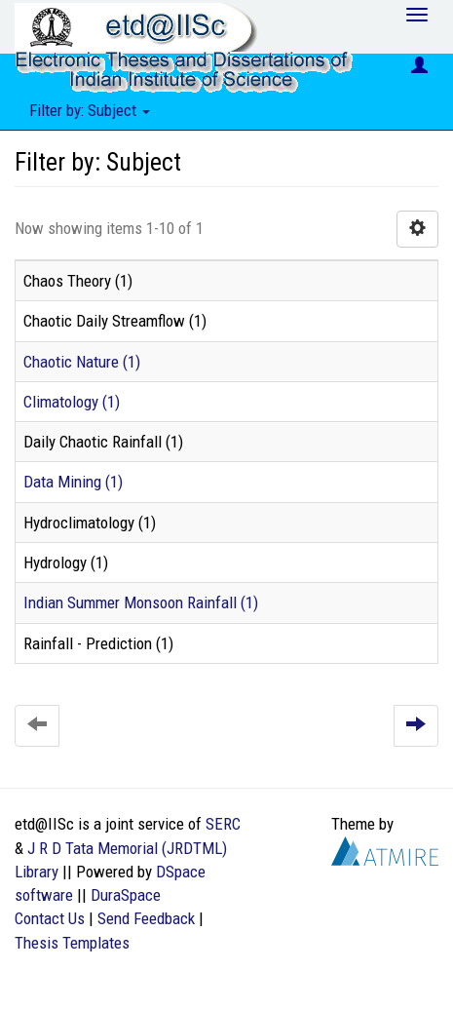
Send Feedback (146, 918)
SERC (223, 824)
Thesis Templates (72, 942)
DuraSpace (126, 895)
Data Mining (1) (73, 481)
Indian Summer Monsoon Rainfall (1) (140, 602)
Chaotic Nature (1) (81, 361)
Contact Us (50, 918)
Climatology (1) (71, 401)
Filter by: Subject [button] (89, 110)
